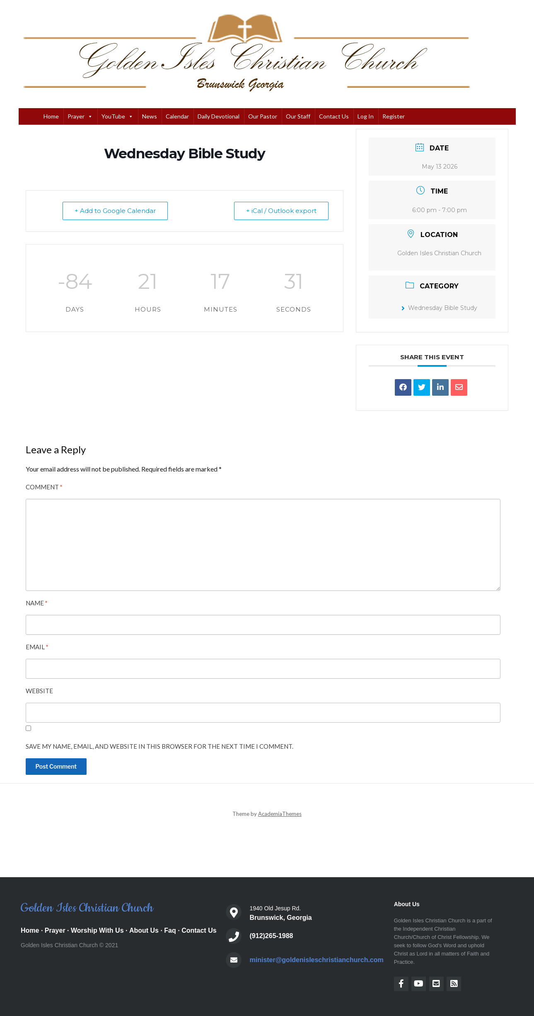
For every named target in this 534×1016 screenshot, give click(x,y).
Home (51, 116)
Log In (366, 116)
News (149, 116)
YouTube (117, 116)
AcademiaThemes (280, 813)
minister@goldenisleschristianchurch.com (317, 959)
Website (39, 690)
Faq (170, 930)
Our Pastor (262, 116)
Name (37, 603)
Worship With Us (97, 930)
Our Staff (298, 116)
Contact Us (334, 116)
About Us (144, 930)
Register (393, 116)
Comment (44, 487)
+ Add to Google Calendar (115, 211)
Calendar (177, 116)
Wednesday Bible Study (439, 308)
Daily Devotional (218, 116)
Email (37, 647)
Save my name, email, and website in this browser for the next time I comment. (159, 746)
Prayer (80, 116)
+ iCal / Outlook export (281, 211)
